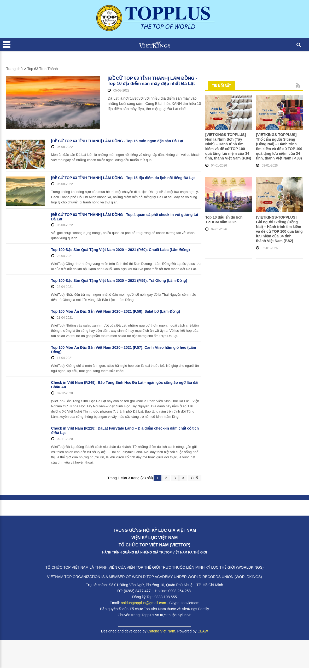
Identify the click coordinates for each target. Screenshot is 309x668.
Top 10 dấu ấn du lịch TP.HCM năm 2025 (224, 219)
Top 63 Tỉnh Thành (42, 69)
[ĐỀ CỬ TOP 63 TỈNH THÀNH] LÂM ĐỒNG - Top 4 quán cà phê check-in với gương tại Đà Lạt (124, 217)
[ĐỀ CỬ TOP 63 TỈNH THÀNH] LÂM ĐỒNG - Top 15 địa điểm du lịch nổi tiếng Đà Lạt (123, 178)
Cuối (195, 478)
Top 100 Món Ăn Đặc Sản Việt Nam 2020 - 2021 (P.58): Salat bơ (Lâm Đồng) (115, 311)
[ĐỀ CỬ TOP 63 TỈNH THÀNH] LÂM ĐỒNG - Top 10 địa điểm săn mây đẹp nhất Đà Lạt (152, 81)
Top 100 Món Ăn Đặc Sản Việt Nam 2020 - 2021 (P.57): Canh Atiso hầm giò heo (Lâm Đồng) (123, 349)
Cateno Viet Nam (161, 631)
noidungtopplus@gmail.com (143, 603)
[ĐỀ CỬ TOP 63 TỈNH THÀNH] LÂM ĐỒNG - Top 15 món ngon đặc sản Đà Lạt (117, 141)
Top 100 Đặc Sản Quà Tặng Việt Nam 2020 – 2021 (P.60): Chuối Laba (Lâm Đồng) (120, 250)
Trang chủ (14, 69)
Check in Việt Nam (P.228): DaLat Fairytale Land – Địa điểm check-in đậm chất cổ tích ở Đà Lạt (125, 430)
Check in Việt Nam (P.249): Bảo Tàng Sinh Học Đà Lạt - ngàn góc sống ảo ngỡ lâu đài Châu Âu (125, 384)
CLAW (202, 631)
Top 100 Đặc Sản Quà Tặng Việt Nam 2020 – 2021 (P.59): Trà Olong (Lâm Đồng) (119, 280)
